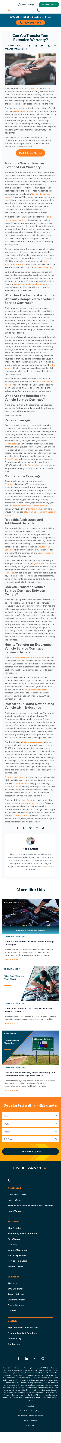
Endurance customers (15, 777)
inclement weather (43, 267)
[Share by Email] (49, 46)
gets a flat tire (41, 563)
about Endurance (29, 800)
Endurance (10, 484)
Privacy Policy (30, 1406)
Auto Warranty (15, 1239)
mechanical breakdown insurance (29, 284)
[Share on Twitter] (42, 46)
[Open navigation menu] (3, 10)
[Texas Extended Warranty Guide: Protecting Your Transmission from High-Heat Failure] (30, 1048)
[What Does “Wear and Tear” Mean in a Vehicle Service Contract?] (30, 983)
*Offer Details (30, 1425)
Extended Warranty (15, 937)
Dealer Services (16, 1305)
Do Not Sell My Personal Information (30, 1415)
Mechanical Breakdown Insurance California (30, 1205)
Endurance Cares (17, 1299)
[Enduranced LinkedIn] (26, 1358)
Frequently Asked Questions (22, 1233)
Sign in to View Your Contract (23, 1327)
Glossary (12, 1244)
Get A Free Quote (30, 153)
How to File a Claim (18, 1260)
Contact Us (14, 1344)
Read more (48, 866)
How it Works (14, 1200)
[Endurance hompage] (31, 1170)
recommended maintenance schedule (30, 505)
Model (7, 1132)
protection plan (12, 786)
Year (6, 1116)
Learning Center (20, 815)
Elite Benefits (22, 783)
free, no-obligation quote (32, 803)
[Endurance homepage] (20, 9)
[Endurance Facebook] (18, 1358)
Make (6, 1124)
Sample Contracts (17, 1249)
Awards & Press (16, 1294)
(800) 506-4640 (30, 22)
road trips (9, 572)
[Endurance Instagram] (42, 1358)
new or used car (31, 88)
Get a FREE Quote (30, 1151)
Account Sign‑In (27, 4)
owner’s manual (35, 509)
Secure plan (33, 465)
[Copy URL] (55, 46)
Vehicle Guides (15, 1266)
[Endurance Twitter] (34, 1358)
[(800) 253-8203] (48, 10)
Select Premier (12, 459)
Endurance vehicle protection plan (29, 657)
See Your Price (49, 4)
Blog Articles (14, 1228)
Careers (12, 1310)
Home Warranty (16, 1211)
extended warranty (22, 111)
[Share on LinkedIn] (36, 46)
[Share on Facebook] (29, 46)
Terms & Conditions (30, 1420)
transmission (11, 443)
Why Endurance (16, 1288)
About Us (12, 1283)
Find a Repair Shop (17, 1255)
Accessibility (14, 1338)
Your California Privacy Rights (30, 1411)
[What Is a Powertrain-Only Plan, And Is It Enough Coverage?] (30, 916)
